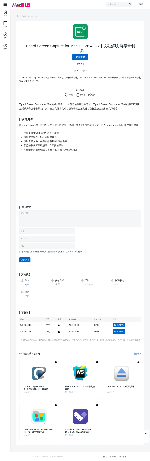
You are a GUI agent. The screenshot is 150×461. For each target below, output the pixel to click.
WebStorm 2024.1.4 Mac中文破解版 (80, 387)
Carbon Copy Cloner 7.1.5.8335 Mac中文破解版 (36, 387)
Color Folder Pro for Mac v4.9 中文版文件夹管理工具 (38, 430)
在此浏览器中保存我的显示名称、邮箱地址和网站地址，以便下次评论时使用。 (52, 252)
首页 (105, 457)
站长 (27, 284)
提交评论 (25, 260)
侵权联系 (123, 457)
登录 (141, 4)
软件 (24, 16)
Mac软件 (34, 16)
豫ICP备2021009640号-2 (55, 457)
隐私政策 (113, 457)
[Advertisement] (80, 175)
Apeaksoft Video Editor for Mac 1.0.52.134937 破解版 (78, 430)
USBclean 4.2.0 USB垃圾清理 (120, 386)
